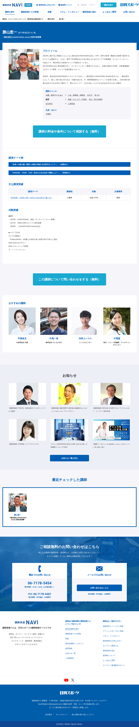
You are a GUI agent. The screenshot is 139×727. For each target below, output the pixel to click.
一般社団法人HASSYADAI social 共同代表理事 (18, 507)
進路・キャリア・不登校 (77, 99)
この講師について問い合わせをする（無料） (69, 279)
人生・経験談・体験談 (76, 95)
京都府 (48, 114)
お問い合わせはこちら (99, 588)
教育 (47, 99)
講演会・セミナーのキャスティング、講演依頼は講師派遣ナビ (22, 19)
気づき (97, 95)
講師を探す (108, 5)
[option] (17, 507)
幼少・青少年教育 (96, 99)
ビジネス (49, 104)
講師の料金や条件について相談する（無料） (69, 131)
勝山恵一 (62, 19)
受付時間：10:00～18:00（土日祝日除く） (40, 584)
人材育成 (71, 104)
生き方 (89, 95)
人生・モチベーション (54, 95)
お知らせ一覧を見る (69, 458)
